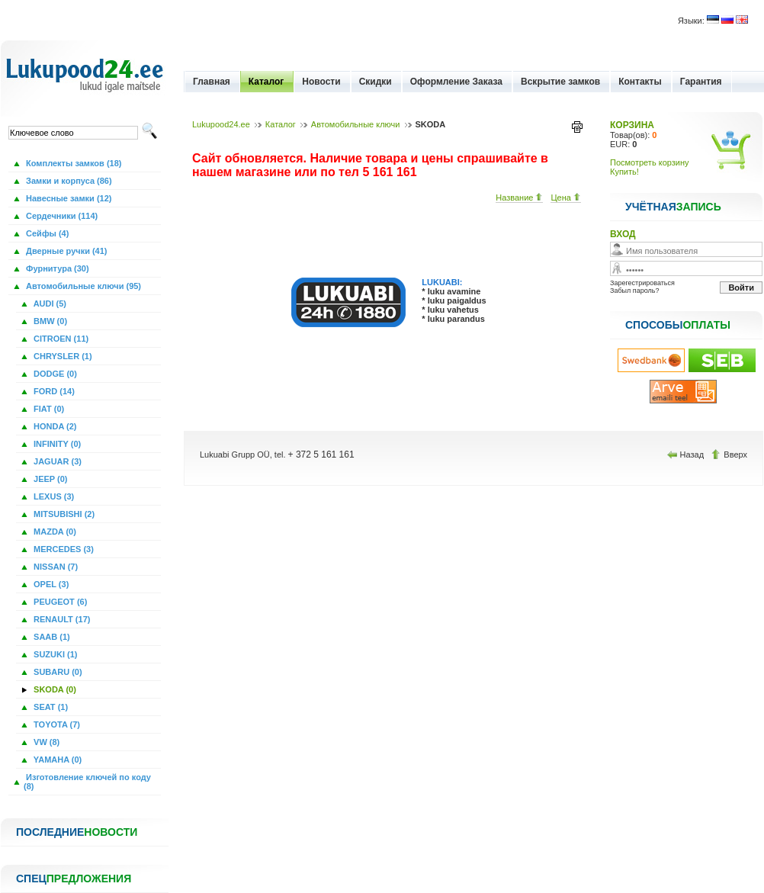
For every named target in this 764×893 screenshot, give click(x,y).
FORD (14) (53, 391)
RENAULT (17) (60, 619)
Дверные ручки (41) (66, 250)
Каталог (266, 81)
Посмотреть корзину (649, 162)
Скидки (375, 81)
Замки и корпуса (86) (68, 180)
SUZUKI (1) (54, 654)
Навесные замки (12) (68, 198)
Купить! (624, 171)
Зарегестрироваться (642, 283)
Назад (687, 454)
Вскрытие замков (560, 81)
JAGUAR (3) (56, 461)
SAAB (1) (50, 636)
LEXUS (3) (52, 496)
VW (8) (45, 742)
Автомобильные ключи (355, 124)
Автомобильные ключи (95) (82, 286)
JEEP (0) (49, 478)
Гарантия (701, 81)
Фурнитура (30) (56, 268)
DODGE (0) (54, 373)
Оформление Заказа (456, 81)
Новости (321, 81)
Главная (211, 81)
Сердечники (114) (61, 215)
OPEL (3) (50, 584)
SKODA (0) (53, 689)
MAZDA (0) (53, 531)
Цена (566, 197)
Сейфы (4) (46, 233)
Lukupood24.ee (221, 124)
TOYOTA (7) (55, 724)
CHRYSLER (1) (61, 356)
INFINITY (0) (56, 443)
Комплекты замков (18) (72, 163)
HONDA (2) (53, 426)
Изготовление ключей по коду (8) (87, 782)
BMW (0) (49, 321)
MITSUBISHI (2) (63, 514)
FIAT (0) (47, 408)
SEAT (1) (49, 707)
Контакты (640, 81)
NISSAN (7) (54, 566)
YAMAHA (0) (56, 759)
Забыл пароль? (634, 290)
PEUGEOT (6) (59, 601)
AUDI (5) (48, 303)
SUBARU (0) (56, 671)
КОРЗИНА (632, 125)
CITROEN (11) (59, 338)
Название (519, 197)
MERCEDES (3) (62, 549)
